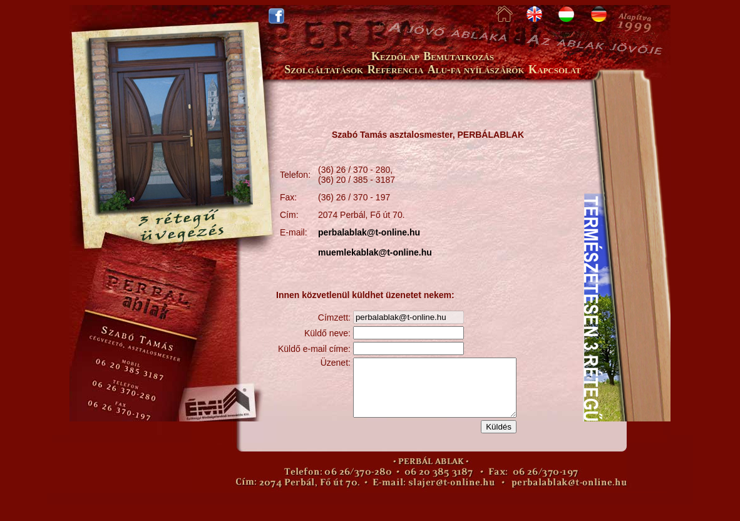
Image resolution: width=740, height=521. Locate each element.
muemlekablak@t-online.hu (375, 252)
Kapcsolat (554, 69)
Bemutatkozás (458, 56)
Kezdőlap (395, 56)
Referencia (395, 69)
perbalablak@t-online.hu (369, 232)
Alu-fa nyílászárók (476, 69)
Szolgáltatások (323, 69)
